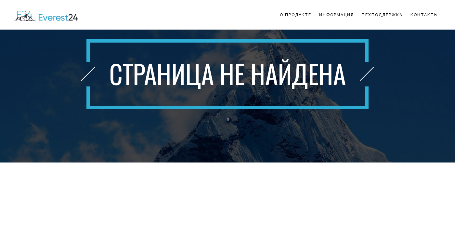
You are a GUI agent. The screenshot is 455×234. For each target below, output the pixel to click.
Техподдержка (382, 15)
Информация (336, 15)
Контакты (424, 15)
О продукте (295, 15)
